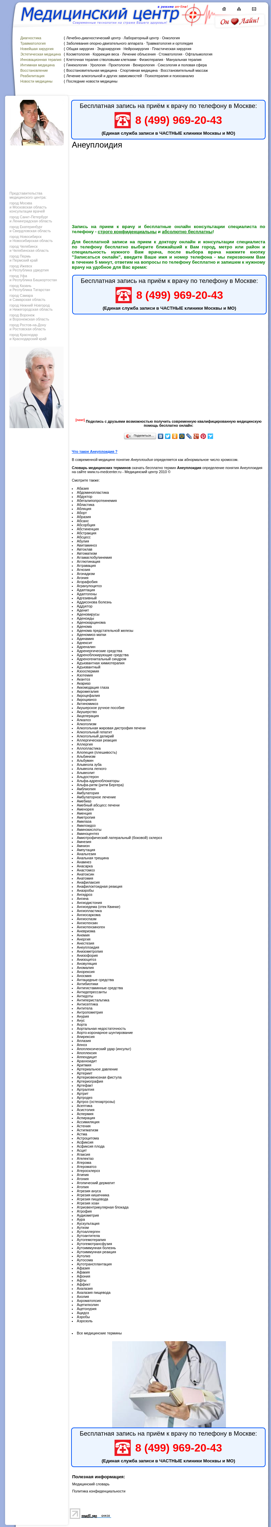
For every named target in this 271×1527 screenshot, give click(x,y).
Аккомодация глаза (93, 687)
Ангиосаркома (89, 915)
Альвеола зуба (89, 764)
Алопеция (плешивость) (97, 752)
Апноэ (82, 1045)
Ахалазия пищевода (94, 1292)
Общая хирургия (80, 49)
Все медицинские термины (99, 1333)
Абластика (86, 505)
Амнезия (84, 842)
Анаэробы (85, 890)
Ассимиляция (88, 1122)
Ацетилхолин (88, 1305)
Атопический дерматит (96, 1183)
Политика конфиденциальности (98, 1491)
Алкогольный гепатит (94, 732)
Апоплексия (87, 1053)
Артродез (84, 1098)
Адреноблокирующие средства (103, 655)
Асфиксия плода (91, 1146)
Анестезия (85, 943)
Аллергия (85, 744)
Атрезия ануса (89, 1191)
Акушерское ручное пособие (101, 708)
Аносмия (84, 976)
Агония (82, 578)
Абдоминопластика (93, 492)
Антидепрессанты (92, 992)
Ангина (83, 899)
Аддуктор (84, 606)
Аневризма (86, 931)
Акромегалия (88, 691)
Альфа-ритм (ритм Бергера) (100, 785)
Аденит (83, 610)
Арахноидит (87, 1061)
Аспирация (86, 1118)
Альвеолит (86, 773)
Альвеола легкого (91, 769)
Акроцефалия (88, 695)
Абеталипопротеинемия (97, 501)
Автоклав (84, 549)
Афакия (83, 1272)
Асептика (84, 1106)
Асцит (82, 1150)
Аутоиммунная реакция (96, 1252)
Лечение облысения (138, 54)
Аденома (84, 626)
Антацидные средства (95, 980)
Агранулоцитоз (89, 586)
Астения (84, 1126)
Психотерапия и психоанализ (169, 76)
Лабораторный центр (141, 38)
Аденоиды (85, 618)
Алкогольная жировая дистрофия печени (111, 728)
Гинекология (76, 65)
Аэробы (83, 1317)
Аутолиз (83, 1256)
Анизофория (87, 955)
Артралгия (85, 1089)
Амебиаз (84, 801)
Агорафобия (87, 582)
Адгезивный (87, 598)
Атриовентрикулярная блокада (103, 1207)
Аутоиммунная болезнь (96, 1248)
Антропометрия (90, 1012)
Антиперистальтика (93, 1000)
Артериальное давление (97, 1069)
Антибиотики (87, 984)
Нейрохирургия (136, 49)
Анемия (83, 935)
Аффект (83, 1284)
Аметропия (86, 817)
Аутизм (83, 1227)
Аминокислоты (89, 829)
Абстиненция (88, 529)
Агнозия (83, 570)
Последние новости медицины (92, 81)
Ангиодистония (89, 903)
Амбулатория (88, 793)
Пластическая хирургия (171, 49)
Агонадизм (86, 574)
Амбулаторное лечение (96, 797)
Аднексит (84, 643)
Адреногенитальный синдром (101, 659)
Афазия (83, 1268)
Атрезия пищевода (92, 1199)
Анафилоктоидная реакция (99, 886)
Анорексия (86, 972)
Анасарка (85, 866)
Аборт (82, 513)
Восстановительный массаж (184, 70)
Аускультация (88, 1223)
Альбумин (85, 760)
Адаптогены (87, 594)
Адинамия (85, 639)
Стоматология (170, 54)
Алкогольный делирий (95, 736)
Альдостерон (88, 777)
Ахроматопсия (89, 1301)
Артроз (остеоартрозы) (96, 1102)
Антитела (84, 1008)
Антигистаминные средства (100, 988)
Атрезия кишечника (93, 1195)
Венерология (143, 65)
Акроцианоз (87, 700)
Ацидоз (83, 1313)
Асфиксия (85, 1142)
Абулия (83, 541)
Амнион (83, 846)
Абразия (84, 517)
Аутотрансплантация (94, 1264)
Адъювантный (88, 667)
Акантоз (83, 679)
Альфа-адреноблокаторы (98, 781)
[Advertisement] (36, 167)
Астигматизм (87, 1130)
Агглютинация (88, 561)
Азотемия (85, 675)
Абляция (84, 509)
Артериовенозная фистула (99, 1077)
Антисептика (87, 1004)
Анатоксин (85, 874)
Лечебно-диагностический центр (93, 38)
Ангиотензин (87, 923)
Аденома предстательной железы (105, 630)
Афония (83, 1276)
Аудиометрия (88, 1215)
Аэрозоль (85, 1321)
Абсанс (83, 521)
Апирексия (86, 1037)
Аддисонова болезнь (94, 602)
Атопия (83, 1187)
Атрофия (84, 1211)
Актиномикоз (87, 704)
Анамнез (84, 862)
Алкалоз (84, 720)
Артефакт (85, 1085)
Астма (82, 1134)
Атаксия (83, 1154)
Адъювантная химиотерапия (101, 663)
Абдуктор (84, 496)
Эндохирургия (108, 49)
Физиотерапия (151, 60)
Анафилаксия (88, 882)
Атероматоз (87, 1167)
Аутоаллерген (88, 1232)
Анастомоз (86, 870)
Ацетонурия (87, 1309)
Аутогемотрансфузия (94, 1244)
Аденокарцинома (91, 622)
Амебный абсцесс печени (98, 805)
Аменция (84, 813)
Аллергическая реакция (97, 740)
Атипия (83, 1175)
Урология (98, 65)
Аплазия (84, 1041)
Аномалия (85, 968)
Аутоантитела (88, 1236)
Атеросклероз (88, 1171)
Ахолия (83, 1296)
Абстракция (87, 533)
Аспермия (85, 1114)
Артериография (90, 1081)
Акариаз (84, 683)
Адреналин (86, 647)
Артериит (84, 1073)
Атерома (84, 1162)
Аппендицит (87, 1057)
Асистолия (86, 1110)
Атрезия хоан (88, 1203)
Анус (81, 1020)
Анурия (83, 1016)
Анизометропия (90, 951)
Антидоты (85, 996)
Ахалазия (85, 1288)
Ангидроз (84, 894)
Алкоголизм (87, 724)
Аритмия (84, 1065)
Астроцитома (88, 1138)
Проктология (119, 65)
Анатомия (85, 878)
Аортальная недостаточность (101, 1028)
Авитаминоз (87, 545)
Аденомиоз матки (91, 635)
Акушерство (87, 712)
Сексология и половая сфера (182, 65)
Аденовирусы (88, 614)
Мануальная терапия (184, 60)
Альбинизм (86, 756)
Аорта (82, 1024)
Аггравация (86, 565)
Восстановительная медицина (91, 70)
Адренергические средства (99, 651)
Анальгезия (86, 854)
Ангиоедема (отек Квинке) (98, 907)
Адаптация (86, 590)
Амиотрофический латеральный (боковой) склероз (119, 838)
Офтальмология (198, 54)
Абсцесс (84, 537)
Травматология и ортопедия (169, 43)
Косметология (78, 54)
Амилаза (84, 821)
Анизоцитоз (86, 959)
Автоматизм (87, 553)
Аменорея (85, 809)
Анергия (83, 939)
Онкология (171, 38)
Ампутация (86, 850)
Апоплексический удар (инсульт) (104, 1049)
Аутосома (85, 1260)
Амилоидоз (86, 825)
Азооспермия (88, 671)
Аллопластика (89, 748)
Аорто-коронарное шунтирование (105, 1033)
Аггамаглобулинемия (94, 557)
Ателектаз (85, 1158)
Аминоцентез (88, 834)
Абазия (83, 488)
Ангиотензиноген (91, 927)
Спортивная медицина (139, 70)
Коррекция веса (105, 54)
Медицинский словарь (90, 1484)
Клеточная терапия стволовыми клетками (101, 60)
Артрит (82, 1093)
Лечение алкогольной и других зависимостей (104, 76)
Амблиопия (86, 789)
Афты (81, 1280)
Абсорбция (86, 525)
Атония (83, 1179)
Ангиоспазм (87, 919)
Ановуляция (87, 963)
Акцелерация (88, 716)
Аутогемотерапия (91, 1240)
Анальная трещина (93, 858)
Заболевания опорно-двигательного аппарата (104, 43)
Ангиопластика (89, 911)
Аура (81, 1219)
